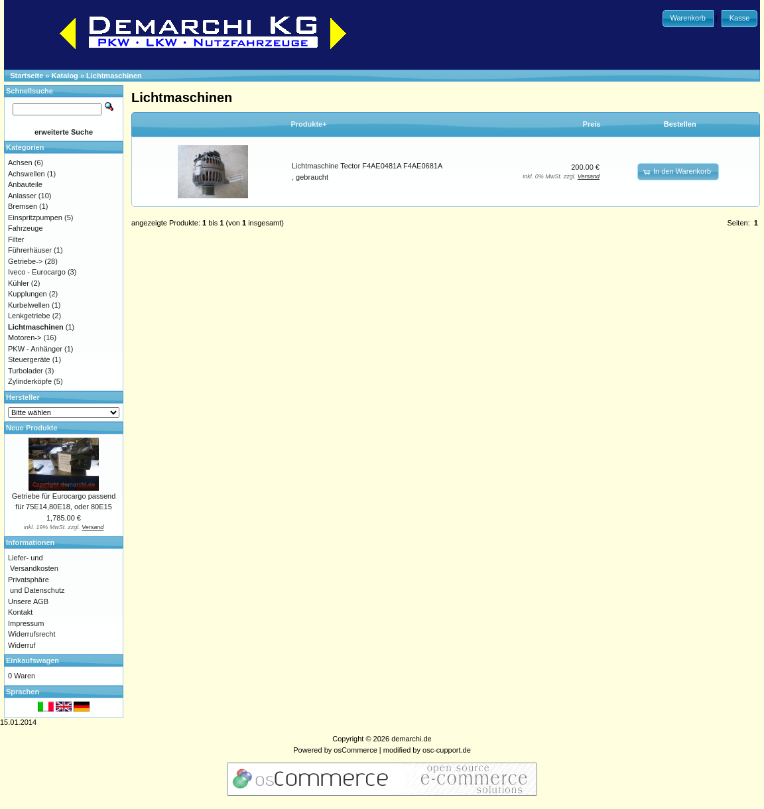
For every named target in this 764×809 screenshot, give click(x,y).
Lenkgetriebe (29, 316)
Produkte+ (309, 124)
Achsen (20, 162)
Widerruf (22, 645)
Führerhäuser (30, 250)
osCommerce (355, 750)
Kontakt (20, 612)
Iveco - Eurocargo (37, 272)
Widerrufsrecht (32, 634)
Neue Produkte (32, 428)
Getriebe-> (25, 261)
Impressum (26, 623)
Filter (16, 239)
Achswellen (26, 174)
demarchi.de (411, 739)
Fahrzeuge (25, 228)
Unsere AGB (28, 601)
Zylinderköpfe (30, 381)
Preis (592, 124)
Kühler (18, 283)
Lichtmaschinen (114, 76)
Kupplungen (27, 294)
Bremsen (22, 206)
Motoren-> (24, 338)
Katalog (65, 76)
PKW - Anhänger (35, 349)
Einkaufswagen (32, 660)
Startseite (26, 76)
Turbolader (25, 371)
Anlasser (22, 196)
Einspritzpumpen (35, 217)
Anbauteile (25, 184)
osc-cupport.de (446, 750)
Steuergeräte (29, 359)
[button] (688, 18)
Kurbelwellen (29, 305)
